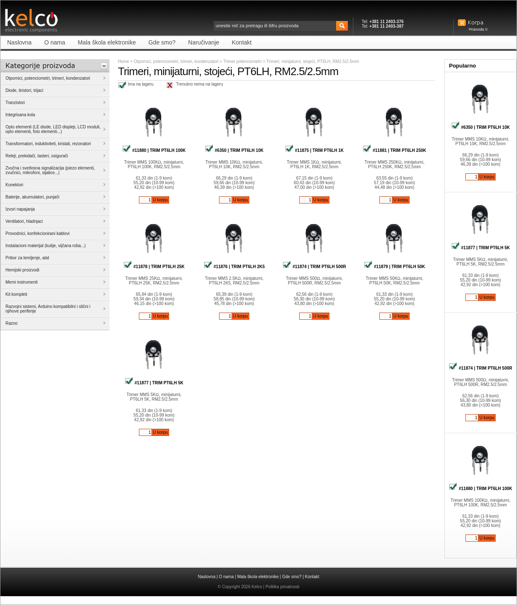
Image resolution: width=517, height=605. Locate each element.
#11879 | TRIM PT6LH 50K (394, 266)
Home (123, 61)
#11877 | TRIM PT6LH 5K (154, 383)
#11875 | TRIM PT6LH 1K (314, 150)
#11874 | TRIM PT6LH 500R (314, 266)
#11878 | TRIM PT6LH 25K (154, 266)
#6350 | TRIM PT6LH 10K (234, 150)
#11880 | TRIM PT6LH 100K (153, 150)
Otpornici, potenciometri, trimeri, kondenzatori (176, 61)
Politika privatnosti (283, 586)
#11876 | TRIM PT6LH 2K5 (234, 266)
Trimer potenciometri (243, 61)
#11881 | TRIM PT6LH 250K (394, 150)
